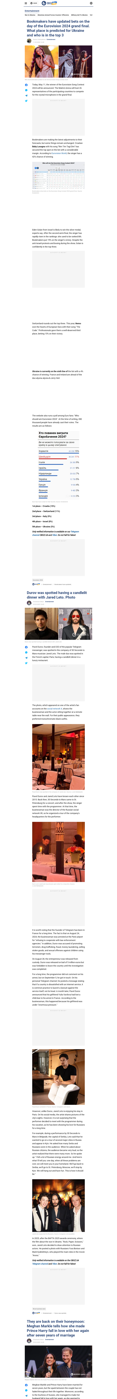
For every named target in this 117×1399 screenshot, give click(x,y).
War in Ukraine (30, 15)
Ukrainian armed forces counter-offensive (53, 15)
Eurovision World (59, 153)
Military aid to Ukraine (79, 15)
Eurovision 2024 (38, 580)
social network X (54, 708)
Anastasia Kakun (38, 601)
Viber (54, 535)
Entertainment (51, 39)
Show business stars (39, 1309)
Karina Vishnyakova (39, 39)
